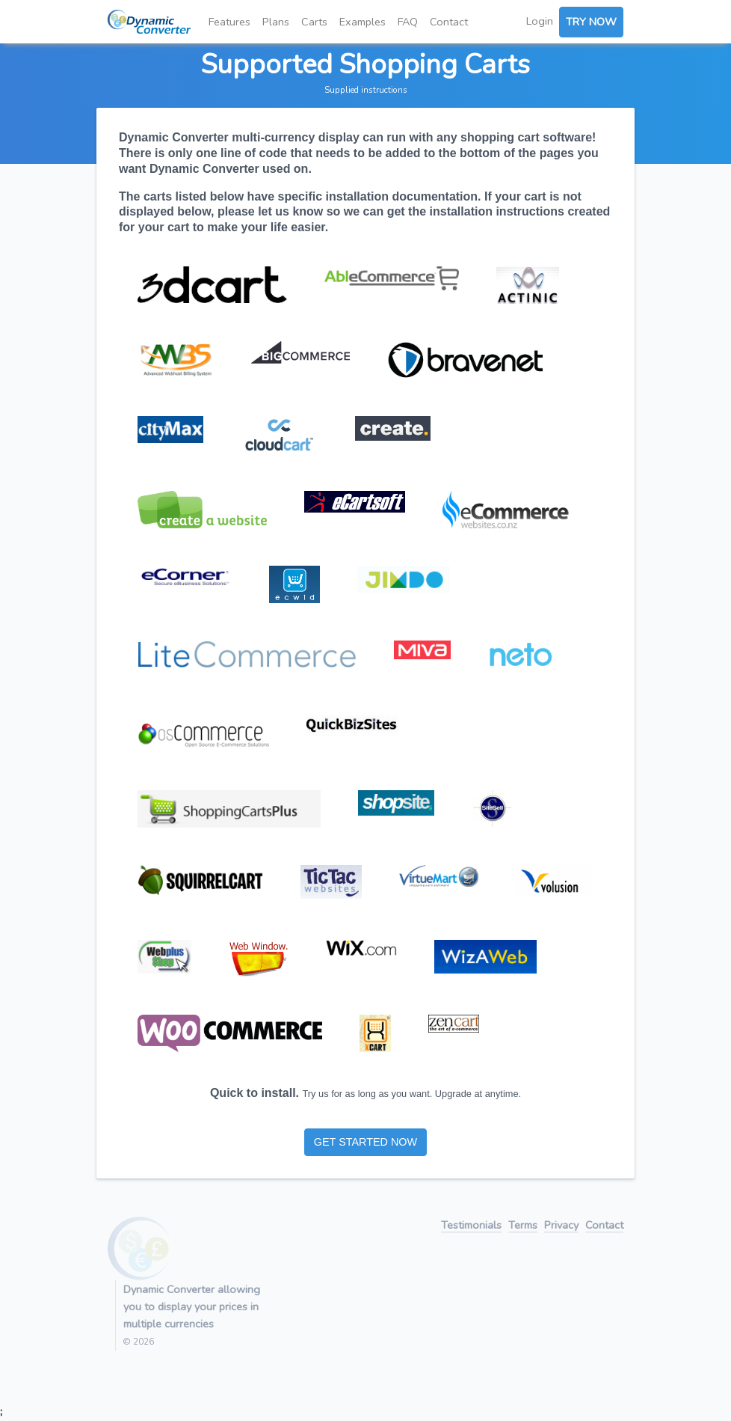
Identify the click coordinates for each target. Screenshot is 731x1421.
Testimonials (471, 1226)
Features (229, 21)
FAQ (408, 21)
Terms (522, 1226)
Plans (275, 21)
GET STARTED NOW (365, 1142)
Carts (314, 21)
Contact (449, 21)
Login (539, 20)
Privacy (561, 1226)
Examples (362, 21)
